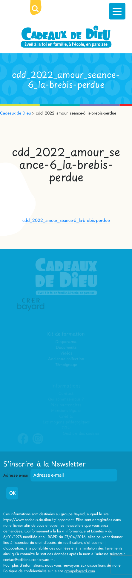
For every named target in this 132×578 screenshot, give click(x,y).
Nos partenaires (66, 405)
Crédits (66, 416)
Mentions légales (66, 410)
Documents (66, 347)
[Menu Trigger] (117, 11)
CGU (66, 428)
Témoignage (66, 365)
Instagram (38, 442)
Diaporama (66, 342)
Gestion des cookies (81, 433)
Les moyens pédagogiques (66, 422)
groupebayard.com (80, 571)
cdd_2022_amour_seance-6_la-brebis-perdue (66, 220)
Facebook (23, 442)
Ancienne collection (66, 359)
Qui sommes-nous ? (66, 399)
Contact (66, 393)
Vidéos (66, 353)
